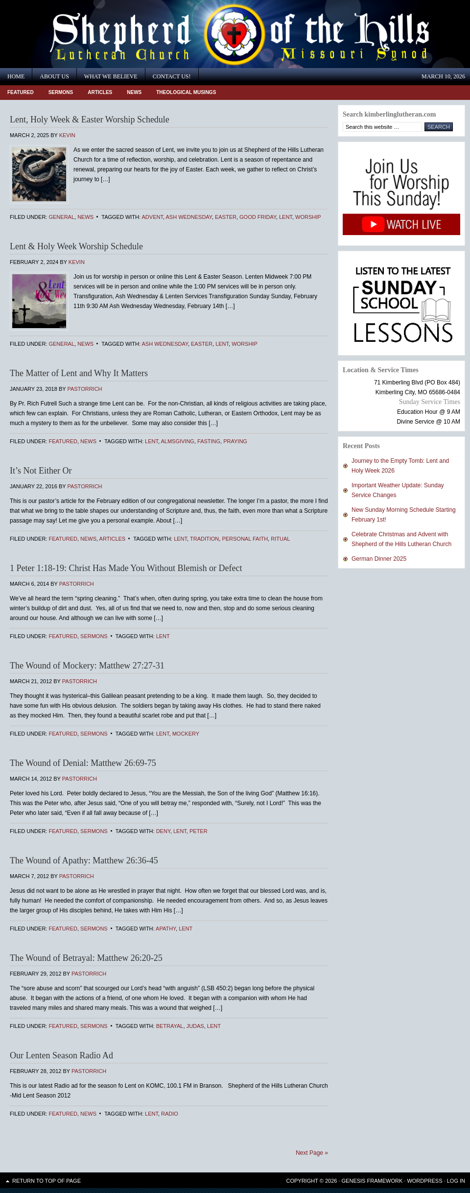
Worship (308, 217)
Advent (152, 217)
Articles (100, 92)
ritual (280, 539)
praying (235, 441)
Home (15, 76)
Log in (456, 1181)
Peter (198, 831)
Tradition (204, 539)
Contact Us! (172, 76)
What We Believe (111, 76)
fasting (208, 441)
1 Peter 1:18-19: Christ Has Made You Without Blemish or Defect (126, 568)
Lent (285, 217)
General (61, 217)
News (134, 92)
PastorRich (84, 389)
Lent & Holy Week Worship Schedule (76, 246)
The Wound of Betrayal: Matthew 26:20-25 (86, 958)
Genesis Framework (372, 1181)
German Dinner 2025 (379, 558)
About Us (54, 76)
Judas (195, 1026)
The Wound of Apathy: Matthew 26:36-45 (84, 860)
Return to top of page (46, 1181)
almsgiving (177, 441)
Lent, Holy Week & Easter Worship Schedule (89, 119)
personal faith (245, 539)
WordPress (424, 1181)
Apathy (166, 928)
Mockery (185, 734)
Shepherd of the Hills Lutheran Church (88, 34)
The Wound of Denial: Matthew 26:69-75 (83, 763)
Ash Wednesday (188, 217)
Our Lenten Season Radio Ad (61, 1055)
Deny (163, 831)
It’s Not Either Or (40, 471)
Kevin (67, 135)
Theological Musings (186, 92)
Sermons (60, 92)
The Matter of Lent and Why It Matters (79, 373)
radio (169, 1114)
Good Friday (257, 217)
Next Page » (312, 1152)
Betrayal (170, 1026)
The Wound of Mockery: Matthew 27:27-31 (87, 665)
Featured (20, 92)
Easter (225, 217)
